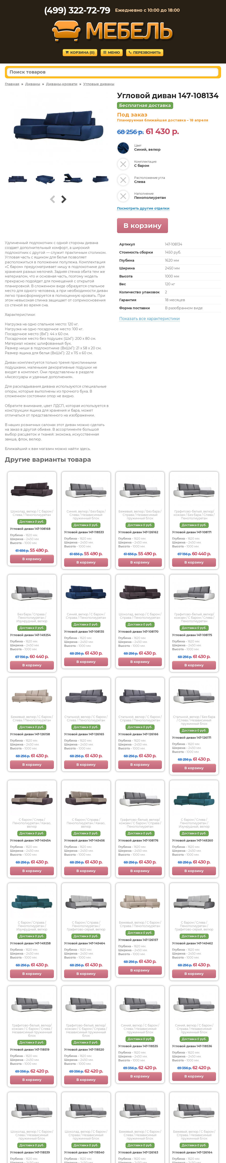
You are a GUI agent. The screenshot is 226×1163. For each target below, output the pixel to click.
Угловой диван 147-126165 (84, 734)
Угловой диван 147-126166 (138, 734)
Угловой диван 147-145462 (192, 943)
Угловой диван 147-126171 (191, 737)
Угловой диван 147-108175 (192, 635)
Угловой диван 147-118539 (30, 1152)
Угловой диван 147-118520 (84, 1049)
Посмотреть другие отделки (143, 208)
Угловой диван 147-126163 (138, 1152)
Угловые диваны (98, 84)
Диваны (32, 84)
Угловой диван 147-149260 (192, 840)
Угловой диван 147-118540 (84, 1152)
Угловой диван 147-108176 (138, 840)
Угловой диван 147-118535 (138, 1046)
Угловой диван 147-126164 (192, 1152)
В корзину (142, 225)
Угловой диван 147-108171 (192, 532)
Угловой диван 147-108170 (138, 631)
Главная (12, 84)
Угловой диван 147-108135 (84, 631)
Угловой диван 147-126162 (138, 532)
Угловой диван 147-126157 (138, 940)
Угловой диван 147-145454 (30, 840)
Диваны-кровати (61, 84)
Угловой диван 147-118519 (29, 1049)
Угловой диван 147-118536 (192, 1046)
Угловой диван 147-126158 (30, 734)
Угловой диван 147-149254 (30, 635)
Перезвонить (145, 52)
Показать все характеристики (149, 318)
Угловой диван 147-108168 (30, 529)
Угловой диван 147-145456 (84, 840)
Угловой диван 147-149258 (30, 943)
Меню (111, 52)
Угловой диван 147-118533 (84, 532)
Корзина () (80, 52)
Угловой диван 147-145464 (84, 943)
